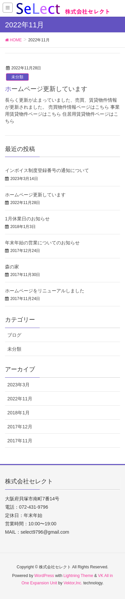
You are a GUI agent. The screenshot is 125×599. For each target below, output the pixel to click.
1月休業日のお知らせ (27, 218)
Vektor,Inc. (73, 583)
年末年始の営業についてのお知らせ (42, 242)
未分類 (17, 77)
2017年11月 (19, 440)
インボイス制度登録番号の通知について (47, 170)
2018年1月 (18, 412)
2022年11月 (19, 398)
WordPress (44, 575)
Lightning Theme (78, 575)
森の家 (12, 266)
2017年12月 (19, 426)
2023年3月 (18, 384)
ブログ (14, 335)
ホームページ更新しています (46, 88)
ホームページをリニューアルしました (44, 290)
